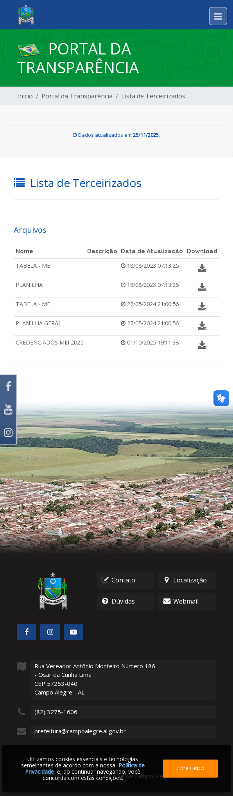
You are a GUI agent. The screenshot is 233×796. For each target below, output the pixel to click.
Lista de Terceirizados (153, 96)
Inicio (25, 96)
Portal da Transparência (77, 96)
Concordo (190, 768)
